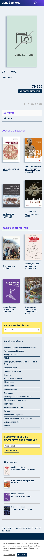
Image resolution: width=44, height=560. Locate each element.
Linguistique (9, 382)
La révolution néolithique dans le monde (32, 171)
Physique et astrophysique (15, 400)
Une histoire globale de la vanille (31, 311)
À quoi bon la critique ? (9, 267)
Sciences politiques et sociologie (18, 418)
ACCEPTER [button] (21, 555)
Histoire (7, 375)
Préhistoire (7, 77)
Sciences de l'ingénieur (13, 415)
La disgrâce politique (8, 310)
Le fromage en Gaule (32, 215)
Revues (7, 411)
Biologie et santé (11, 354)
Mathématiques (10, 389)
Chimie (7, 358)
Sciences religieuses (12, 422)
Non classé (8, 393)
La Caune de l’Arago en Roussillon (8, 216)
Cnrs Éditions (8, 528)
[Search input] (20, 330)
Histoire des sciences (13, 378)
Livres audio (9, 386)
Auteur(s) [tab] (9, 113)
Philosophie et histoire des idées (18, 397)
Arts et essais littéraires (14, 351)
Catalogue (22, 528)
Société (7, 425)
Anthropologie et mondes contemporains (21, 347)
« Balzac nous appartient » (31, 267)
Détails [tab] (8, 118)
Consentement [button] (9, 555)
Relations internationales (14, 407)
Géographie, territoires (13, 371)
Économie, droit (10, 368)
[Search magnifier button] (38, 330)
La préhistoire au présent (11, 170)
